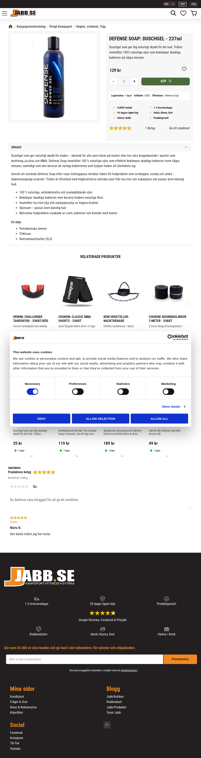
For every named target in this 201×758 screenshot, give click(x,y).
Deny (41, 418)
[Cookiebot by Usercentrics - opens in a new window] (170, 337)
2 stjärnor (15, 486)
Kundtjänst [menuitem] (17, 696)
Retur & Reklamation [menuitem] (23, 707)
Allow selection (100, 418)
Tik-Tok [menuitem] (14, 743)
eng (194, 4)
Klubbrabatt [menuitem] (114, 702)
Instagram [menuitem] (16, 738)
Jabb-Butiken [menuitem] (115, 696)
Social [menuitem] (17, 725)
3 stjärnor (19, 486)
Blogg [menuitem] (113, 689)
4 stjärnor (23, 486)
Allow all (159, 418)
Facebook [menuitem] (16, 733)
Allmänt (16, 147)
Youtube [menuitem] (15, 749)
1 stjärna (12, 486)
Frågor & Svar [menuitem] (19, 702)
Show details (171, 406)
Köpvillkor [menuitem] (16, 712)
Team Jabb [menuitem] (114, 712)
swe (182, 4)
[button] (7, 13)
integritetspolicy (129, 670)
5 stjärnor (26, 486)
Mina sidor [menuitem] (22, 689)
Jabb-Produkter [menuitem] (116, 707)
